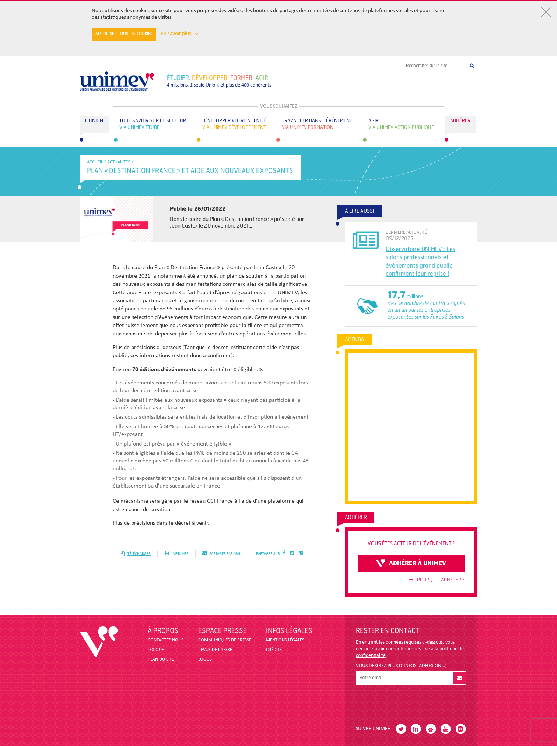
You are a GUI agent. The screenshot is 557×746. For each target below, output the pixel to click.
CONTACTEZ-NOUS (165, 640)
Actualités (118, 162)
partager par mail (222, 554)
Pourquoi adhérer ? (437, 580)
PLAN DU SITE (161, 659)
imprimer (177, 554)
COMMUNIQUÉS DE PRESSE (224, 640)
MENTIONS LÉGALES (285, 640)
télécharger (135, 554)
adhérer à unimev (411, 563)
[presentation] (412, 702)
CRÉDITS (274, 649)
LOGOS (205, 659)
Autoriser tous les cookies (124, 34)
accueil (95, 162)
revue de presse (215, 649)
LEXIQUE (156, 649)
